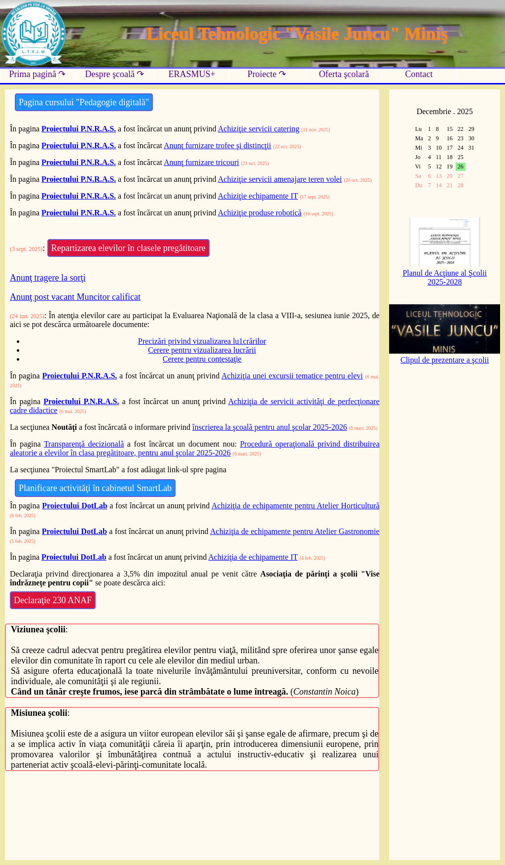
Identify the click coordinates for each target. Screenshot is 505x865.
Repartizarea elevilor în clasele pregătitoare (128, 248)
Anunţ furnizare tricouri (201, 162)
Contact (419, 74)
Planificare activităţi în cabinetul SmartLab (95, 488)
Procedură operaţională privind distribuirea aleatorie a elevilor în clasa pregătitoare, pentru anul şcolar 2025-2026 (194, 448)
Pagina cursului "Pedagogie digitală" (84, 102)
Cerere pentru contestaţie (202, 359)
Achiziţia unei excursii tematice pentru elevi (292, 375)
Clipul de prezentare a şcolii (444, 355)
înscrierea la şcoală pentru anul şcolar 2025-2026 (269, 427)
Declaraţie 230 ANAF (53, 600)
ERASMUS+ (191, 74)
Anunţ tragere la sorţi (47, 278)
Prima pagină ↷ (37, 74)
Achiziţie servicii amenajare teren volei (280, 179)
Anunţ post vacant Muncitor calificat (75, 297)
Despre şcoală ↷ (114, 74)
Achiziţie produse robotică (260, 212)
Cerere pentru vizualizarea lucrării (202, 350)
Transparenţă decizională (84, 444)
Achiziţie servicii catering (258, 128)
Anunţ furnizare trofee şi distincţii (217, 145)
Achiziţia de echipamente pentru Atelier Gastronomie (295, 531)
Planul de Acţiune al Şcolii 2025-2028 (444, 273)
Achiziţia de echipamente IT (252, 557)
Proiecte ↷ (267, 74)
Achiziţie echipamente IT (258, 196)
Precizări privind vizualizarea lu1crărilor (202, 341)
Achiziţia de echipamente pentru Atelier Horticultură (296, 505)
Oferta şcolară (344, 74)
